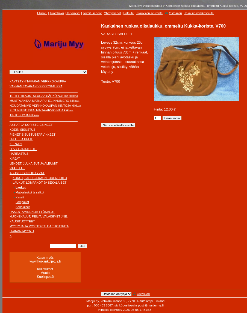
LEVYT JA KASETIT (23, 149)
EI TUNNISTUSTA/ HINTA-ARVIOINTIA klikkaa (41, 110)
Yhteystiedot (112, 13)
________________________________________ (44, 91)
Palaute (129, 13)
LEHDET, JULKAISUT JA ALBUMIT (34, 163)
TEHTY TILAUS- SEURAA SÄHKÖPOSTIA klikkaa (44, 95)
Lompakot (22, 202)
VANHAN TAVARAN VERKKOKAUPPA (36, 86)
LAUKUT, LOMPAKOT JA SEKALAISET (39, 182)
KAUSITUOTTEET (22, 221)
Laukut (21, 187)
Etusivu (42, 13)
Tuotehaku (57, 13)
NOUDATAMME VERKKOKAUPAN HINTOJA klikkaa (45, 105)
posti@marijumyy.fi (151, 305)
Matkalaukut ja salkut (30, 192)
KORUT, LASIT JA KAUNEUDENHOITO (40, 178)
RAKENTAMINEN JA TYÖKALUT (32, 211)
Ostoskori (175, 13)
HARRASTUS (19, 153)
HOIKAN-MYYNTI (22, 230)
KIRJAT (15, 158)
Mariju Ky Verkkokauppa (145, 5)
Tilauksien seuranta (149, 13)
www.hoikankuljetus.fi (45, 261)
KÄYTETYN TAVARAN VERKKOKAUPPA (38, 81)
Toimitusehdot (92, 13)
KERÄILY (16, 144)
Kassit (20, 197)
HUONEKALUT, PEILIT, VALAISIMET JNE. (39, 216)
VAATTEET (17, 168)
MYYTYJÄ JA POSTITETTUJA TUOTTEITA (39, 226)
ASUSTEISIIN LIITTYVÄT (27, 173)
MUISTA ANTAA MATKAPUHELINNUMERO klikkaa (45, 100)
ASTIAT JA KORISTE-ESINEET (31, 124)
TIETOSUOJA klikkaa (24, 115)
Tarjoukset (73, 13)
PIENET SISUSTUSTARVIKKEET (32, 134)
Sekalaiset (23, 206)
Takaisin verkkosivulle (199, 13)
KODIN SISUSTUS (23, 129)
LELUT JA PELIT (21, 139)
